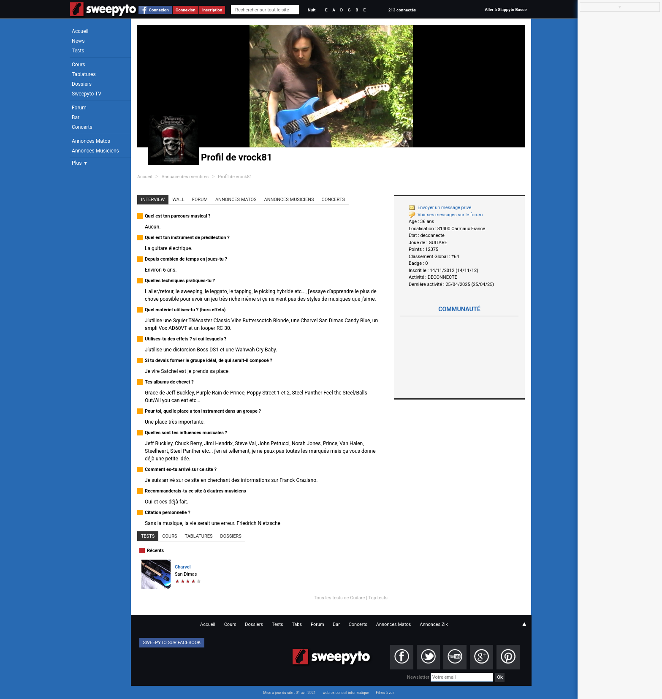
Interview (153, 199)
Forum (79, 108)
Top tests (378, 598)
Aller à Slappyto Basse (505, 9)
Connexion (159, 10)
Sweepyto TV (86, 94)
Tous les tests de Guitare (339, 598)
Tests (78, 51)
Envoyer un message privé (440, 207)
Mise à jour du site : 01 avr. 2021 (289, 693)
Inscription (212, 10)
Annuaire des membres (185, 177)
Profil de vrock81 (235, 177)
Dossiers (82, 84)
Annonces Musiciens (95, 151)
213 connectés (402, 10)
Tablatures (84, 74)
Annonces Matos (91, 141)
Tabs (297, 624)
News (78, 41)
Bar (75, 117)
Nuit (311, 10)
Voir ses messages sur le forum (446, 215)
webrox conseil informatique (346, 693)
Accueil (80, 31)
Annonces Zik (434, 624)
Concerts (82, 127)
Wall (178, 199)
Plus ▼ (80, 163)
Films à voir (385, 693)
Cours (78, 65)
